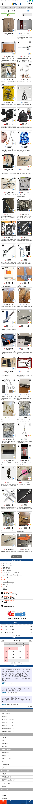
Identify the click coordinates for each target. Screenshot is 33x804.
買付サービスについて (7, 722)
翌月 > (30, 641)
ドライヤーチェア (8, 577)
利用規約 (4, 774)
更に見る (30, 706)
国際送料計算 (5, 743)
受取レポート (5, 746)
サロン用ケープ (7, 584)
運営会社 (4, 786)
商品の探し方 (5, 716)
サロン (5, 589)
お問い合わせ (5, 768)
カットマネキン (7, 565)
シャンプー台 (7, 563)
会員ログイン (5, 755)
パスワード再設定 (6, 758)
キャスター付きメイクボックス (12, 575)
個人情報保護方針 (6, 777)
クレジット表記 (6, 783)
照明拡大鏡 (6, 568)
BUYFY (4, 792)
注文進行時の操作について (8, 728)
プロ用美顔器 (7, 570)
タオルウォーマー (8, 582)
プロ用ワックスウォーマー (11, 572)
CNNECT (4, 795)
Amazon (11, 15)
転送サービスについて (7, 725)
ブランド (4, 740)
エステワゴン (7, 586)
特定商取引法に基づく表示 (8, 780)
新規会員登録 (5, 752)
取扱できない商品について (8, 731)
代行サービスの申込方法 (8, 719)
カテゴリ (4, 737)
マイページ (4, 761)
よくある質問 (5, 765)
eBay (3, 15)
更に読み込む (17, 556)
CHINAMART (5, 798)
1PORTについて (6, 713)
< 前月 (2, 641)
